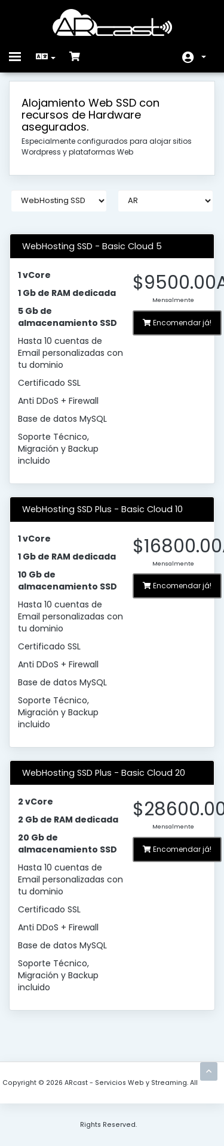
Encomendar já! (177, 323)
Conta (203, 57)
